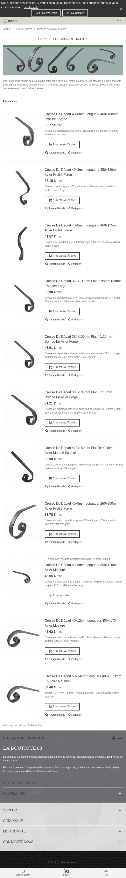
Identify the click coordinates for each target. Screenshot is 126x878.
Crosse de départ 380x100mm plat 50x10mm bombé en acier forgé (78, 394)
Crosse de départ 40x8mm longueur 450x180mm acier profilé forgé (81, 172)
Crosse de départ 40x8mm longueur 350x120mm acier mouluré (81, 567)
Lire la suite (31, 7)
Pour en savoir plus (46, 13)
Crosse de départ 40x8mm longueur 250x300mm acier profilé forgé (81, 506)
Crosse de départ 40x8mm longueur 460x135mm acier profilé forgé (81, 228)
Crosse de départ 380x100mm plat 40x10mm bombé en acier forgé (78, 339)
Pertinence (10, 101)
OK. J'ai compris (75, 13)
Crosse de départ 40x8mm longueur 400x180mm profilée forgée (81, 116)
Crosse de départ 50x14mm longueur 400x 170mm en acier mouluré (83, 678)
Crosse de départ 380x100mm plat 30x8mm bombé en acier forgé (83, 283)
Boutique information (23, 738)
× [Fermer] (121, 8)
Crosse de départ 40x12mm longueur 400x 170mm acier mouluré (83, 623)
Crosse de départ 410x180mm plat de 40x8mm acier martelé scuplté (80, 450)
